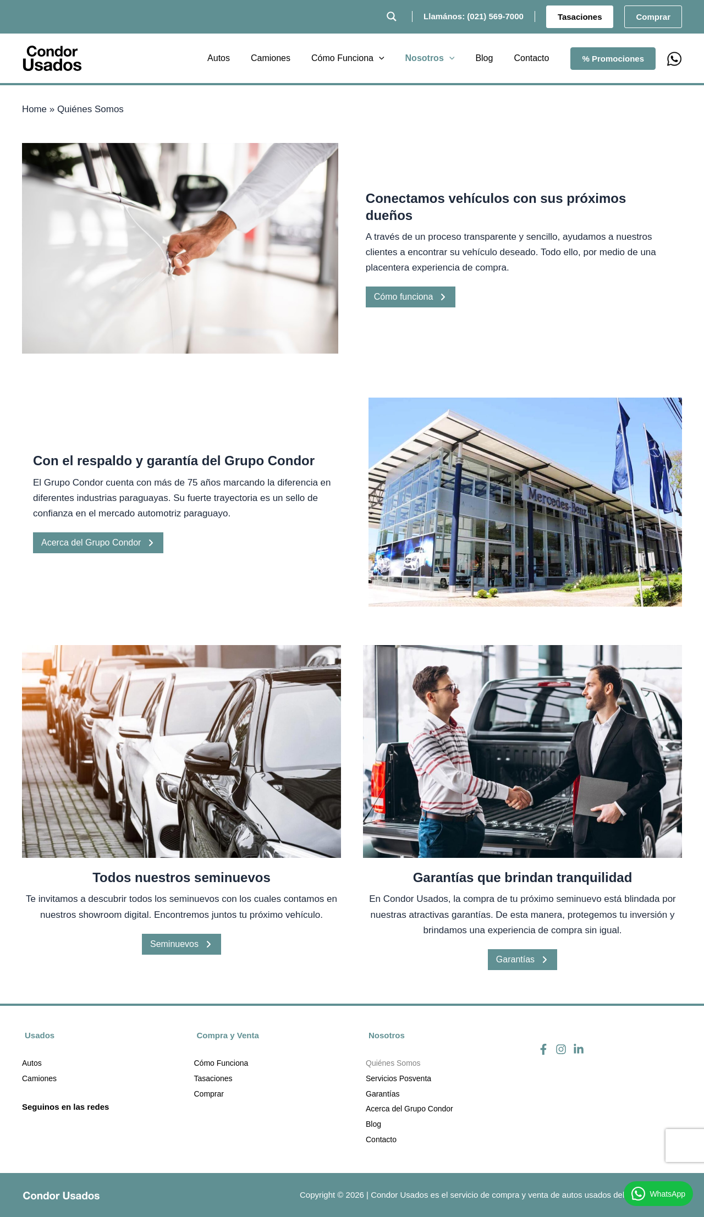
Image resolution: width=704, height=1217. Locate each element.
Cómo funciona (411, 296)
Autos (32, 1063)
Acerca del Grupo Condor (98, 542)
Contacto (381, 1140)
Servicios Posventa (398, 1078)
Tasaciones (213, 1078)
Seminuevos (181, 944)
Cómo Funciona (221, 1063)
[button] (580, 16)
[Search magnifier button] (391, 16)
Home (34, 109)
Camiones (39, 1078)
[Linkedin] (578, 1048)
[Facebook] (543, 1048)
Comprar (209, 1093)
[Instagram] (561, 1048)
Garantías (522, 959)
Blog (373, 1124)
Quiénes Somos (393, 1063)
